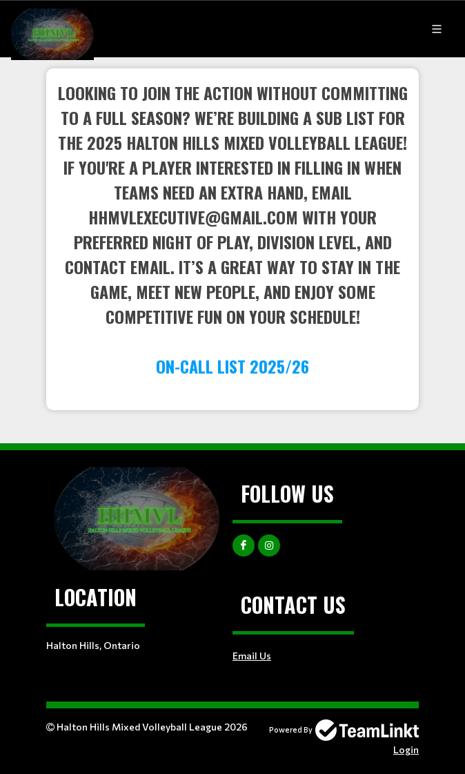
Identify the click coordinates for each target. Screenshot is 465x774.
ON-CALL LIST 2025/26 (232, 366)
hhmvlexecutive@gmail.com (193, 216)
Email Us (251, 655)
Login (406, 749)
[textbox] (232, 229)
